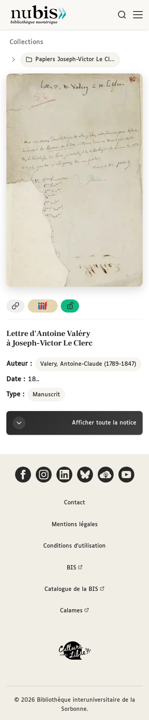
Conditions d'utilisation (74, 546)
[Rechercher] (122, 14)
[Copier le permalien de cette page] (15, 306)
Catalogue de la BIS (74, 589)
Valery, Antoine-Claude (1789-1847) (88, 364)
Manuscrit (46, 395)
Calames (74, 610)
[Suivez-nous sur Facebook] (23, 475)
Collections (26, 42)
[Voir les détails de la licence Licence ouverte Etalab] (70, 306)
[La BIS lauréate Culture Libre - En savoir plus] (75, 652)
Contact (74, 503)
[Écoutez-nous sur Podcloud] (106, 475)
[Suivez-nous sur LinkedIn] (64, 475)
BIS (75, 568)
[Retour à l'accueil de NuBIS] (38, 15)
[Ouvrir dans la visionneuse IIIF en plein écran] (74, 180)
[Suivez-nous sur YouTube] (126, 475)
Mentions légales (75, 524)
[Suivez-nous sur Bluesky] (85, 475)
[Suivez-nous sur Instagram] (44, 475)
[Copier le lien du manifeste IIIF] (43, 306)
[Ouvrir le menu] (138, 14)
